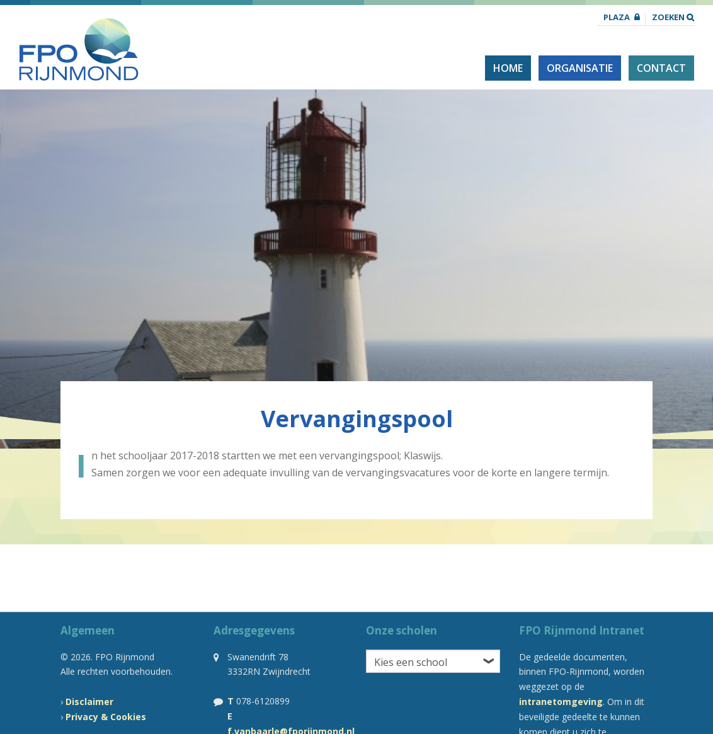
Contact (661, 68)
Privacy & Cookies (106, 717)
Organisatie (580, 68)
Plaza (616, 18)
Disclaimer (89, 702)
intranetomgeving (561, 702)
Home (508, 68)
